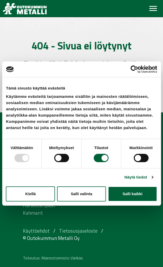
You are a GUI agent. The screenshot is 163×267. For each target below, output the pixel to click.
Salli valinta (81, 194)
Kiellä (30, 194)
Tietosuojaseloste (78, 230)
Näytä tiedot (136, 177)
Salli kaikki (132, 194)
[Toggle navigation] (153, 8)
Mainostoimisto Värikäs (62, 258)
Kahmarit (33, 213)
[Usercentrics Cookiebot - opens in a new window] (134, 69)
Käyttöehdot (36, 230)
